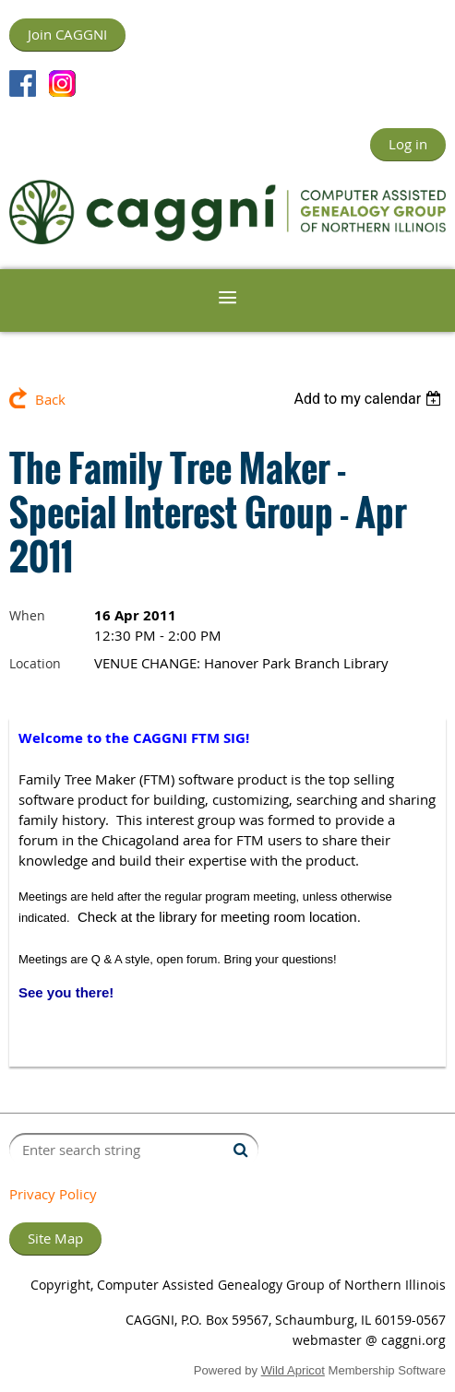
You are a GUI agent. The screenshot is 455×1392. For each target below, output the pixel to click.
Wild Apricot (293, 1370)
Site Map (55, 1238)
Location (35, 663)
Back (50, 399)
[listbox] (369, 398)
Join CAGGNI (67, 34)
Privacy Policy (53, 1194)
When (27, 615)
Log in (408, 144)
